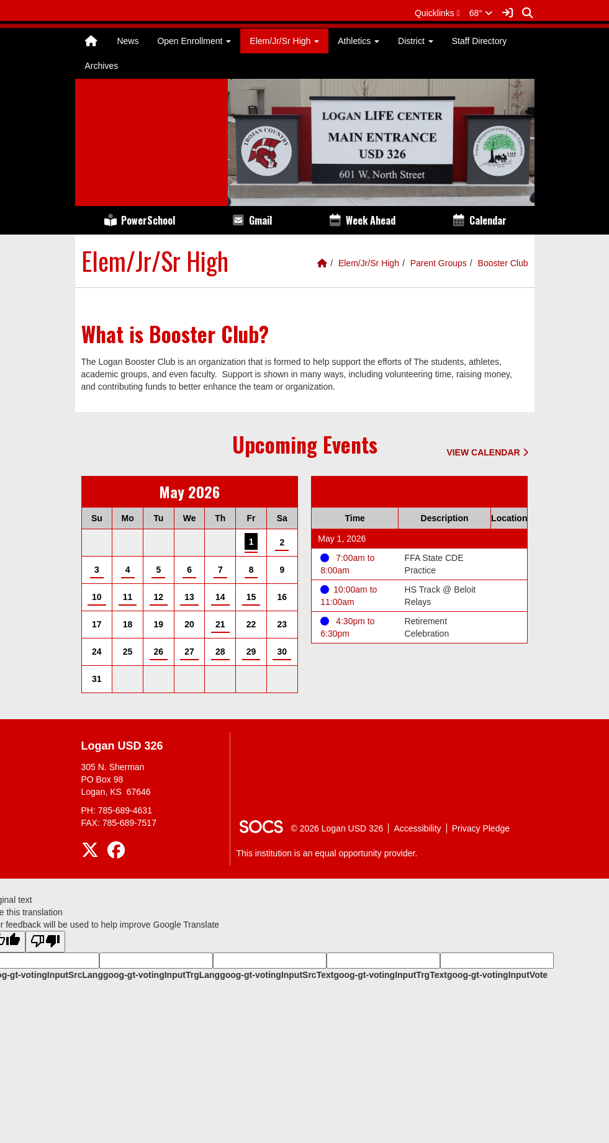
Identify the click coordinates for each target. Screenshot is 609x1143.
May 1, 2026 (342, 539)
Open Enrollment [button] (194, 41)
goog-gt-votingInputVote (497, 975)
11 (128, 597)
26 (159, 652)
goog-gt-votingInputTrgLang (161, 975)
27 (189, 652)
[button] (437, 13)
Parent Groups (438, 263)
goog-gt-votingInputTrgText (389, 975)
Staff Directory (479, 41)
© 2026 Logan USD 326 (337, 828)
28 (220, 652)
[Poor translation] (45, 942)
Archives (102, 66)
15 (251, 597)
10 (97, 597)
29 (251, 652)
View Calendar (487, 452)
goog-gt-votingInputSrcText (276, 975)
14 (220, 597)
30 (282, 652)
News (127, 41)
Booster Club (503, 263)
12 (159, 597)
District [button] (415, 41)
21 (220, 624)
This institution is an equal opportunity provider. (327, 853)
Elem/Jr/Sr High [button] (284, 41)
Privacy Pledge (481, 828)
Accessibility (417, 828)
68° (480, 13)
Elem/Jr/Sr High (368, 263)
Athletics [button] (358, 41)
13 (189, 597)
